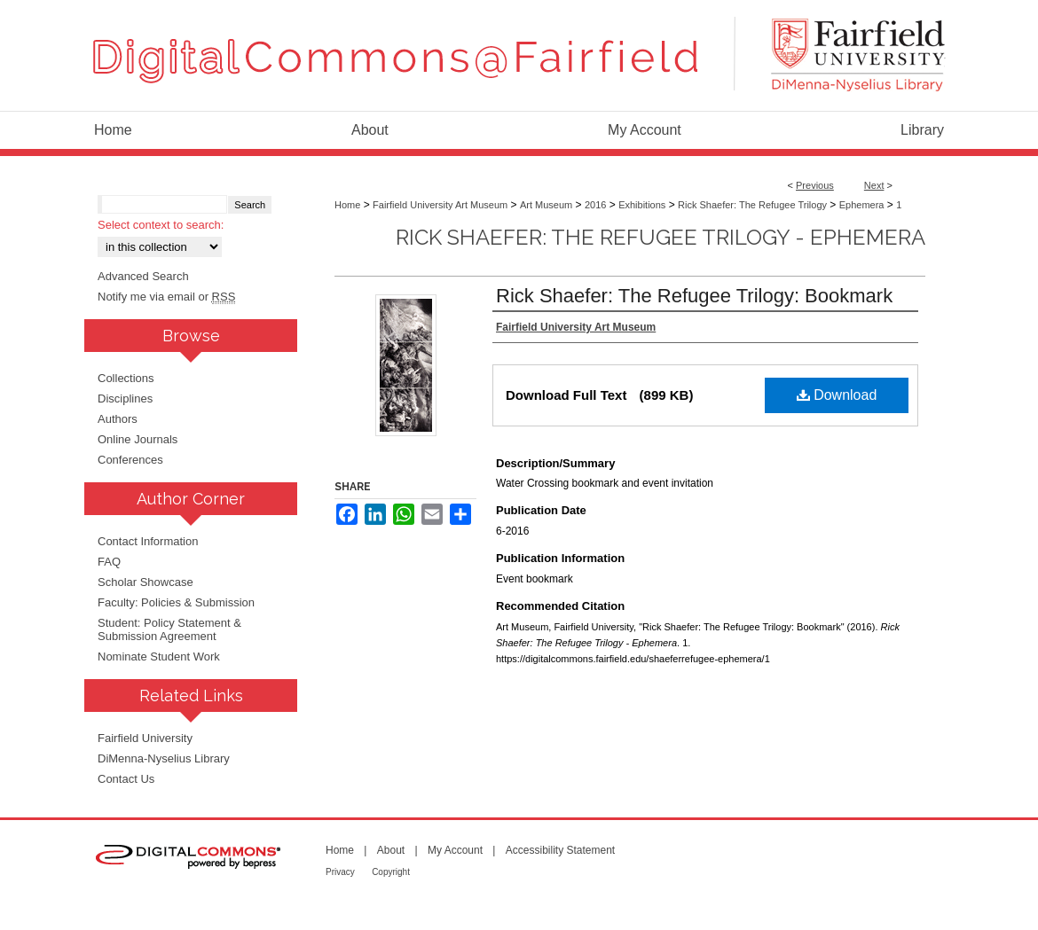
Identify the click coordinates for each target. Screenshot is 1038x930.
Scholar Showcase (145, 582)
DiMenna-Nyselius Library (164, 758)
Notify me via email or (166, 296)
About (391, 850)
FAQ (109, 561)
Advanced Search (143, 276)
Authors (118, 419)
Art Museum (546, 204)
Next (874, 185)
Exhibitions (641, 204)
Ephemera (862, 204)
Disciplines (125, 398)
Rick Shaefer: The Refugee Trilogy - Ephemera (660, 237)
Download (837, 394)
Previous (815, 185)
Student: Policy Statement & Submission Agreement (169, 629)
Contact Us (126, 778)
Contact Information (148, 541)
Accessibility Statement (560, 850)
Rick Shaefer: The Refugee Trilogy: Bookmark (694, 296)
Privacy (340, 872)
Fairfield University (145, 738)
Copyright (391, 872)
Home (347, 204)
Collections (126, 378)
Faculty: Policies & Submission (176, 602)
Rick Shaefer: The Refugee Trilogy (752, 204)
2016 (595, 204)
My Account (455, 850)
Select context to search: (161, 224)
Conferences (130, 459)
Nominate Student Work (159, 656)
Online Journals (137, 439)
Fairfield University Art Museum (440, 204)
